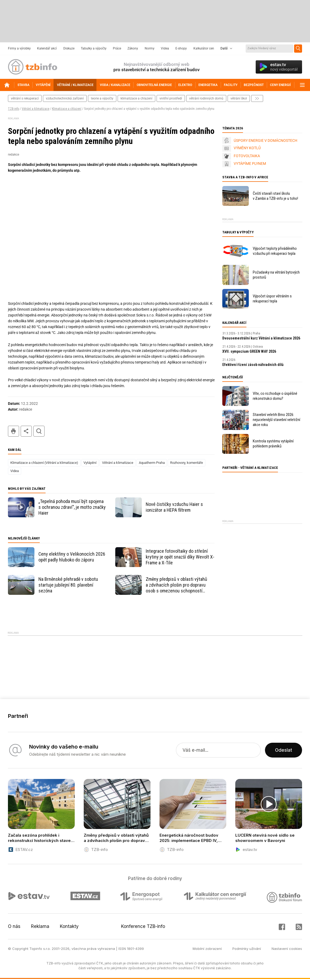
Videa (165, 48)
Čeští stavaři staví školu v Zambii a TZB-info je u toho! (275, 196)
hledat (39, 431)
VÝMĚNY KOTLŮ (247, 148)
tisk (13, 431)
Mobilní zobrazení (207, 948)
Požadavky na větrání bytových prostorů (276, 275)
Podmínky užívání (246, 948)
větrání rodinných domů (206, 98)
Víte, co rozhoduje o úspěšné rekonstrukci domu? (275, 396)
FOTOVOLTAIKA (247, 156)
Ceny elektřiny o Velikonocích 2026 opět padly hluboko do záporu (71, 557)
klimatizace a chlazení (136, 98)
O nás (14, 926)
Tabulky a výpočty (94, 48)
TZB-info (13, 109)
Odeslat (283, 750)
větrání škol (239, 98)
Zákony (132, 48)
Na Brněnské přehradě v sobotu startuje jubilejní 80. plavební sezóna (68, 584)
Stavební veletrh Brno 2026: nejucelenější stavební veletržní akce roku (276, 419)
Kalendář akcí (47, 48)
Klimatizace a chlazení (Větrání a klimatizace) (44, 463)
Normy (149, 48)
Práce (117, 48)
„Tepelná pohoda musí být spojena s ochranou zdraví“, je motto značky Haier (72, 507)
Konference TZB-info (143, 926)
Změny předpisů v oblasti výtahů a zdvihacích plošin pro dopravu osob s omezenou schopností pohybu (176, 585)
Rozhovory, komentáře (186, 463)
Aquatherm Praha (152, 463)
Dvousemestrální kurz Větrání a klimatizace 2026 (261, 338)
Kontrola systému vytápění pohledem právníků (273, 443)
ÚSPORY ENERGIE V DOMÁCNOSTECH (265, 140)
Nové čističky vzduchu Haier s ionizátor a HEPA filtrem (174, 507)
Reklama (40, 926)
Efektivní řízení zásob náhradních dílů (253, 364)
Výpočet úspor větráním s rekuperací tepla (272, 298)
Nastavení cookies (287, 948)
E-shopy (181, 48)
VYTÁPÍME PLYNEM (250, 163)
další (257, 98)
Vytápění (89, 463)
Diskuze (68, 48)
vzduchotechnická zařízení (65, 98)
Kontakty (69, 926)
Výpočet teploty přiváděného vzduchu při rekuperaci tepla (275, 251)
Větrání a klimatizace (35, 109)
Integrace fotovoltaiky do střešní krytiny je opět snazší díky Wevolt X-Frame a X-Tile (180, 556)
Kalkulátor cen (203, 48)
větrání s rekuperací (25, 98)
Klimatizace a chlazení (66, 109)
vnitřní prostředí (171, 98)
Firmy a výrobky (19, 48)
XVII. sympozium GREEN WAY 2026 (249, 351)
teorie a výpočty (102, 98)
